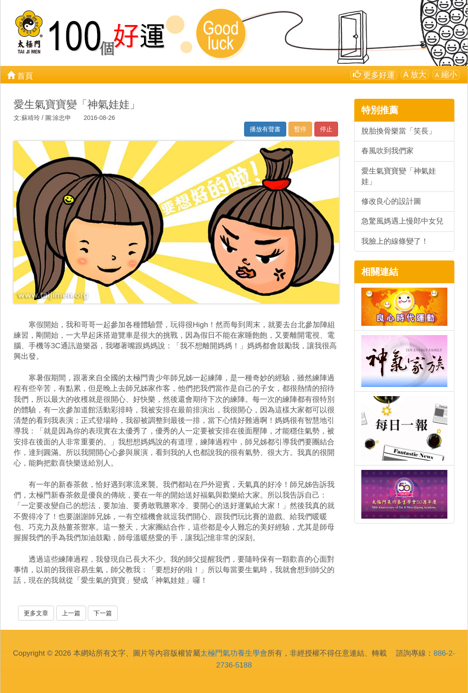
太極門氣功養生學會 (233, 653)
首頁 (20, 75)
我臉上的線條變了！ (394, 241)
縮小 (446, 74)
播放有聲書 (265, 129)
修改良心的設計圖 (391, 201)
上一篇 (71, 613)
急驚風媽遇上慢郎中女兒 (402, 221)
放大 (414, 74)
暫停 (300, 129)
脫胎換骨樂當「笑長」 (398, 131)
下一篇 (103, 613)
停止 (326, 129)
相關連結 (379, 272)
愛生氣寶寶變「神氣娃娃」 (398, 176)
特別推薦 (379, 110)
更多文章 (36, 613)
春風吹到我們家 (387, 151)
